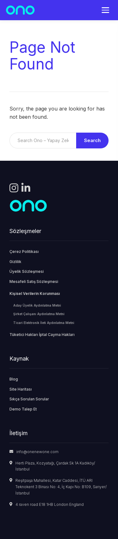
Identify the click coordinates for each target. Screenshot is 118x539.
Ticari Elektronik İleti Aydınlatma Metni (43, 323)
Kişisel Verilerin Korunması (34, 293)
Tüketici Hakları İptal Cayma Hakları (42, 334)
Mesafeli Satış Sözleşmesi (33, 281)
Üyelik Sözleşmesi (26, 271)
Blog (13, 379)
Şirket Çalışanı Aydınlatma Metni (39, 314)
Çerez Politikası (24, 251)
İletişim (18, 433)
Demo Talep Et (23, 409)
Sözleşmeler (25, 231)
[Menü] (105, 10)
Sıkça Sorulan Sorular (29, 399)
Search (92, 140)
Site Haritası (20, 389)
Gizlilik (15, 261)
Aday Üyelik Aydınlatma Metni (37, 305)
